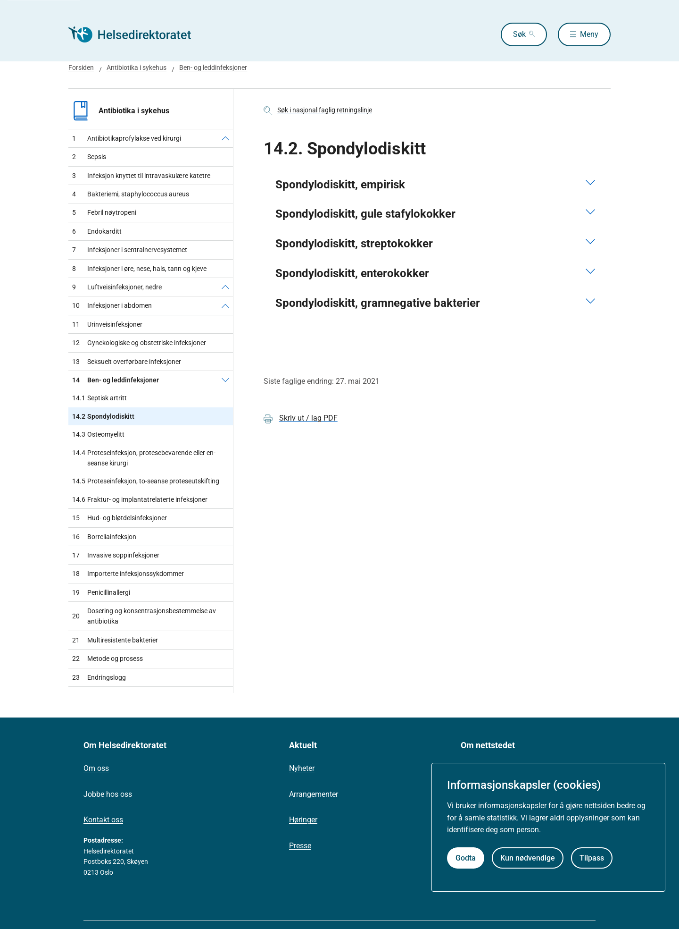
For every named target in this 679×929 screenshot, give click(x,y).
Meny (589, 34)
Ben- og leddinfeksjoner (213, 67)
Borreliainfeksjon (104, 537)
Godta (465, 857)
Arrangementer (313, 794)
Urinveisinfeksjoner (107, 324)
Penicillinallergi (101, 592)
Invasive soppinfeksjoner (115, 555)
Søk (519, 34)
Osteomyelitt (98, 434)
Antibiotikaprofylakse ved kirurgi (126, 138)
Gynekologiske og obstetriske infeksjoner (139, 343)
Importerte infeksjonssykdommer (128, 573)
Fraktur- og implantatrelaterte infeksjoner (139, 499)
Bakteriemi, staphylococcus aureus (130, 194)
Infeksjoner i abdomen (112, 305)
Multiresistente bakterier (115, 640)
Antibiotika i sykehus (136, 67)
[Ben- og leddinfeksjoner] (225, 380)
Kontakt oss (103, 819)
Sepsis (89, 157)
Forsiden (81, 67)
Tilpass (592, 857)
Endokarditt (97, 231)
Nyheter (302, 768)
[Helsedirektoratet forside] (136, 34)
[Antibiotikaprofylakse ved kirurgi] (225, 138)
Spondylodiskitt (103, 416)
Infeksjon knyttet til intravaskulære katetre (141, 175)
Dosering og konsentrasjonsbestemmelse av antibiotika (144, 616)
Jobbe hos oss (107, 794)
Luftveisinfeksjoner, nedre (117, 287)
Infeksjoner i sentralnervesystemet (129, 250)
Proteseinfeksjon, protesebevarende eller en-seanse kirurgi (143, 458)
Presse (300, 845)
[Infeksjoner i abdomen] (225, 305)
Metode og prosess (107, 658)
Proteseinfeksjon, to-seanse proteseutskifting (145, 481)
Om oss (96, 768)
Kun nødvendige (527, 857)
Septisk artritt (99, 398)
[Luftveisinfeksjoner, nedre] (225, 287)
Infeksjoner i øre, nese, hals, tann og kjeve (139, 268)
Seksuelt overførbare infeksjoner (126, 361)
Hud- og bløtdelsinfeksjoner (119, 518)
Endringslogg (99, 677)
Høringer (303, 819)
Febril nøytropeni (104, 212)
